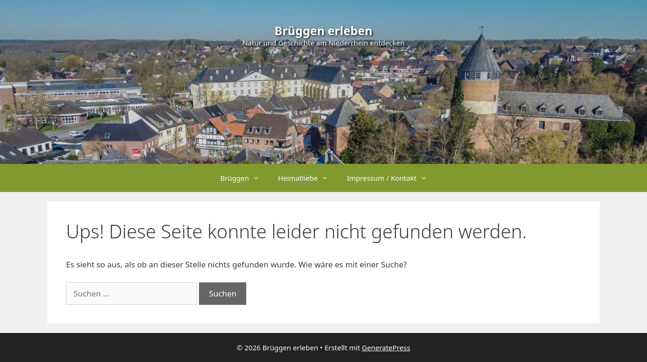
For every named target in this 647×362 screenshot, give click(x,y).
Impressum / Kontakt (391, 178)
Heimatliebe (308, 178)
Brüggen (244, 178)
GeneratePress (386, 347)
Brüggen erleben (324, 30)
